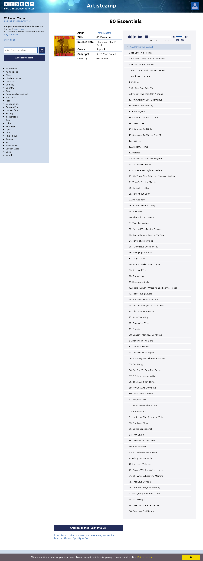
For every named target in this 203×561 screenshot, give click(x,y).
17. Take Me (135, 140)
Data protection (145, 557)
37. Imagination (137, 258)
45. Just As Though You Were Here (146, 305)
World (9, 155)
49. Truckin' (135, 329)
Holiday (9, 113)
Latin (8, 123)
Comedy (10, 84)
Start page (9, 39)
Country (10, 87)
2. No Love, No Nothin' (140, 52)
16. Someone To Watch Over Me (145, 135)
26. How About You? (139, 193)
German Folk (12, 103)
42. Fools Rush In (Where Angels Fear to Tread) (153, 287)
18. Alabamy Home (138, 146)
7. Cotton (134, 82)
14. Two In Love (136, 123)
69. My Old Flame (138, 446)
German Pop (12, 107)
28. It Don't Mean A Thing (142, 205)
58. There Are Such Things (142, 381)
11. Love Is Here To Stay (141, 105)
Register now (11, 34)
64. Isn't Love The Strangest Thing (146, 417)
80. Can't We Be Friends (141, 511)
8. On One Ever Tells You (141, 88)
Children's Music (14, 78)
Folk (8, 100)
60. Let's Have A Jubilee (141, 393)
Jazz (8, 119)
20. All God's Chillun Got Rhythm (145, 158)
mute (174, 37)
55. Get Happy (136, 364)
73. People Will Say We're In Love (146, 470)
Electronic (11, 97)
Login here (19, 28)
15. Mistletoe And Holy (140, 129)
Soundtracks (12, 145)
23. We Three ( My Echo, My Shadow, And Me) (152, 176)
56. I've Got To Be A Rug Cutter (145, 370)
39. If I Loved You (137, 270)
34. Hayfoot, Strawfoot (141, 240)
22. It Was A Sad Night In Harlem (145, 170)
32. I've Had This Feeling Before (145, 229)
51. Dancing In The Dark (141, 340)
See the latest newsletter (17, 20)
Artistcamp (101, 5)
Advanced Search (24, 57)
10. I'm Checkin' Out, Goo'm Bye (145, 99)
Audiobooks (12, 71)
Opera (9, 129)
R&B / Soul (11, 135)
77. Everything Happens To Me (144, 493)
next (140, 37)
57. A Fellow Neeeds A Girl (142, 376)
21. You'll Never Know (140, 164)
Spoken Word (12, 148)
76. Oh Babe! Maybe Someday (144, 487)
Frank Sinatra (103, 32)
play (135, 37)
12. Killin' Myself (137, 111)
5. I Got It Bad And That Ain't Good (147, 70)
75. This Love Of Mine (140, 481)
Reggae (9, 139)
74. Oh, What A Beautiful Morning (146, 475)
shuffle (182, 39)
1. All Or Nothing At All (141, 46)
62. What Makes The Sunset (143, 405)
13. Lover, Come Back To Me (143, 117)
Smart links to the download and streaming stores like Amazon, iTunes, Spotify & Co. (84, 537)
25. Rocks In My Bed (139, 187)
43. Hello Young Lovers (140, 293)
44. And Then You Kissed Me (143, 299)
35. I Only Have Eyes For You (143, 246)
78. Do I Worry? (137, 499)
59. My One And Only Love (142, 387)
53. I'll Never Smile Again (141, 352)
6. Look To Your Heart (140, 76)
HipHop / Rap (12, 110)
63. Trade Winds (137, 411)
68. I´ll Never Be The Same (142, 440)
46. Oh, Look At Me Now (141, 311)
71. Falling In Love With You (142, 458)
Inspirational (12, 116)
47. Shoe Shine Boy (138, 317)
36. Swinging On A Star (140, 252)
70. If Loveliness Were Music (143, 452)
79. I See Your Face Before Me (144, 505)
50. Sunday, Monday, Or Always (145, 334)
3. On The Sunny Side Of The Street (147, 58)
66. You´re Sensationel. (140, 428)
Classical (10, 81)
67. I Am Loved (136, 434)
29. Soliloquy (135, 211)
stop (146, 37)
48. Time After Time (139, 323)
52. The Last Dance (139, 346)
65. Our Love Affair (138, 423)
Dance (9, 91)
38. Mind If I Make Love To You (144, 264)
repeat (178, 39)
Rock (8, 142)
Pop (8, 132)
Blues (8, 75)
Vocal (8, 151)
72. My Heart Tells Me (140, 464)
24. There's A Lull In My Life (142, 182)
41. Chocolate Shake (139, 281)
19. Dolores (134, 152)
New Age (10, 126)
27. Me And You (137, 199)
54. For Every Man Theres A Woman (147, 358)
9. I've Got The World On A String (146, 93)
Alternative (11, 68)
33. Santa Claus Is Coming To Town (147, 234)
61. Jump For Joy (137, 399)
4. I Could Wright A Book (141, 64)
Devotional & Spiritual (17, 94)
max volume (186, 37)
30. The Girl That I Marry (141, 217)
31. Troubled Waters (139, 223)
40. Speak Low (136, 276)
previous (129, 37)
